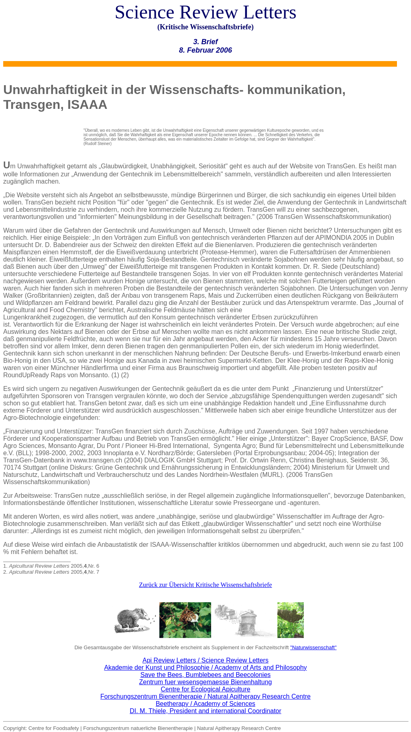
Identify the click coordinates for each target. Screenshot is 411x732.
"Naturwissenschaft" (313, 647)
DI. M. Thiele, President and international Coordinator (205, 710)
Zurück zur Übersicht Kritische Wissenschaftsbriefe (205, 584)
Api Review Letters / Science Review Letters (205, 660)
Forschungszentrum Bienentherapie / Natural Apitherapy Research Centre (205, 696)
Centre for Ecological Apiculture (205, 689)
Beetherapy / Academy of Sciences (205, 703)
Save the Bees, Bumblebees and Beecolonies (205, 674)
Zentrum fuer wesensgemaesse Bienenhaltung (205, 682)
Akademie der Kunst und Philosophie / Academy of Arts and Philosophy (205, 667)
